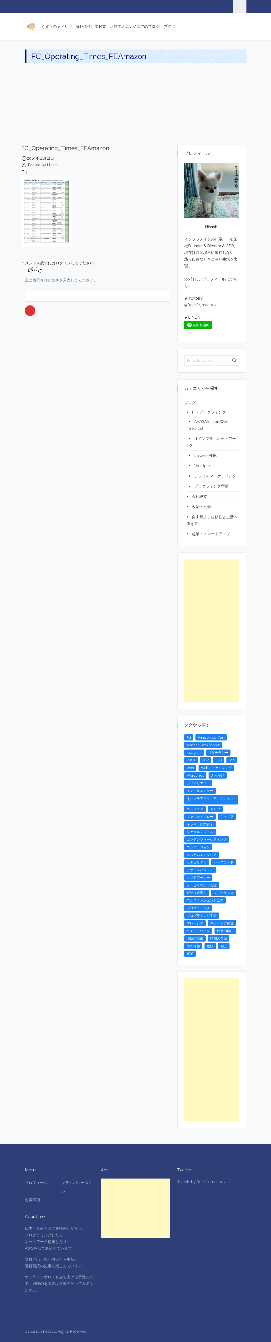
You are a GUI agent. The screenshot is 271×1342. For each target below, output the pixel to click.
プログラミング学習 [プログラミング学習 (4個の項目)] (202, 916)
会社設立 (199, 496)
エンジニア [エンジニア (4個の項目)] (195, 809)
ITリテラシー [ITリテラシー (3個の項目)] (218, 753)
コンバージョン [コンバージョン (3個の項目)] (198, 847)
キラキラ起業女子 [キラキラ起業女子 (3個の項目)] (200, 824)
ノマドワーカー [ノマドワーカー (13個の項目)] (198, 877)
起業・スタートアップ (211, 534)
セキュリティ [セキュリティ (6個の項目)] (197, 862)
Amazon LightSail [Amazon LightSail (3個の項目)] (211, 737)
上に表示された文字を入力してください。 (61, 280)
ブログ (170, 26)
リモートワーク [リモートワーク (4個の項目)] (198, 931)
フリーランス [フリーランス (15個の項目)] (224, 893)
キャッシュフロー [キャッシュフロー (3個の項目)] (200, 817)
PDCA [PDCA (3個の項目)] (191, 760)
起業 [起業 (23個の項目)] (190, 954)
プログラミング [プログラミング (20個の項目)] (198, 908)
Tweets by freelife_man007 (201, 1181)
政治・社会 (201, 506)
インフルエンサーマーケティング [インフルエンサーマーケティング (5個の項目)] (210, 799)
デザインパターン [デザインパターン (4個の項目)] (200, 870)
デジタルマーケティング (215, 476)
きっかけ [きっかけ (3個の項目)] (217, 775)
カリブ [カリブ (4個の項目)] (215, 809)
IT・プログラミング (209, 412)
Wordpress (204, 466)
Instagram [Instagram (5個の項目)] (194, 753)
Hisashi (53, 165)
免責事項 (32, 1200)
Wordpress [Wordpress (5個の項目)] (195, 775)
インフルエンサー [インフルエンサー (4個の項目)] (200, 791)
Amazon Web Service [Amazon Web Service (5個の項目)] (203, 745)
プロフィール (36, 1182)
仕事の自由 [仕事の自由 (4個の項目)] (225, 931)
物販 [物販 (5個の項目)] (210, 946)
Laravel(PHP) (205, 455)
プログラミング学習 (211, 486)
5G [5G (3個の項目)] (189, 737)
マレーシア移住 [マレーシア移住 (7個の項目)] (222, 923)
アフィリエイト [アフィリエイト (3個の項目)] (198, 783)
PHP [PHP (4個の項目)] (205, 760)
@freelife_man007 (200, 305)
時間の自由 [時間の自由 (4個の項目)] (218, 938)
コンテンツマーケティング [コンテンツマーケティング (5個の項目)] (207, 839)
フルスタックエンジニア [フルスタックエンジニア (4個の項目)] (205, 900)
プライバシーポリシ (76, 1187)
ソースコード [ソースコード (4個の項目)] (224, 862)
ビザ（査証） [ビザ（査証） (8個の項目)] (197, 893)
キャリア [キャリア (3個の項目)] (227, 817)
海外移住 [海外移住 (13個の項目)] (193, 946)
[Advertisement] (135, 108)
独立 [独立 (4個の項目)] (223, 946)
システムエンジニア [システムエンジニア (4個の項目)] (202, 855)
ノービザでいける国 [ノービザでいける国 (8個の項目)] (202, 885)
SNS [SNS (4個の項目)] (232, 760)
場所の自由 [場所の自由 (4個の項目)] (195, 938)
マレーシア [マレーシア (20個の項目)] (195, 923)
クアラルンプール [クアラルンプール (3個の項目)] (200, 832)
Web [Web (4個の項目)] (190, 768)
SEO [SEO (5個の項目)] (218, 760)
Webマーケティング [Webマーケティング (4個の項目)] (216, 768)
